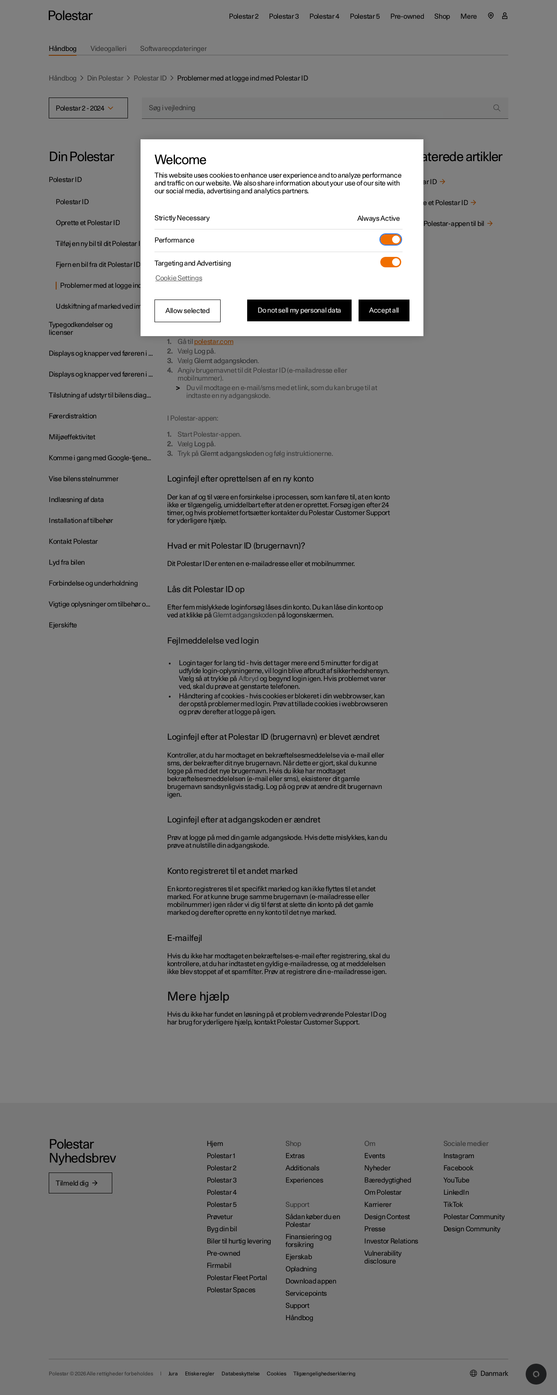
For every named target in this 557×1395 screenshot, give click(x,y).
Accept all (384, 310)
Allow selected (187, 310)
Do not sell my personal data (299, 310)
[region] (282, 237)
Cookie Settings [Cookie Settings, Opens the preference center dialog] (178, 278)
